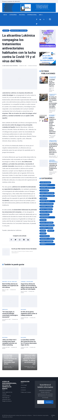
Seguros (42, 230)
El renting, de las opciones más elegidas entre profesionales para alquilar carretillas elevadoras (53, 102)
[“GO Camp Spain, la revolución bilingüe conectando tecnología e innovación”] (10, 301)
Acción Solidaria (45, 182)
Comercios (43, 198)
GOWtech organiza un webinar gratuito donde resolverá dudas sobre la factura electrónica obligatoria (52, 125)
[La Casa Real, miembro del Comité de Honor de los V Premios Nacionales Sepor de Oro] (29, 329)
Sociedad (43, 233)
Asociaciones (44, 190)
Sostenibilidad (44, 236)
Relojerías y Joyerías (46, 228)
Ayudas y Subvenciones (47, 193)
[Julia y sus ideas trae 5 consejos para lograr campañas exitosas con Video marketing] (10, 329)
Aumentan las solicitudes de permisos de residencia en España (53, 167)
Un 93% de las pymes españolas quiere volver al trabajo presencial (29, 313)
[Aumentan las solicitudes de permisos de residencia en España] (44, 167)
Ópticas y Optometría (46, 222)
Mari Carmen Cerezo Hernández (11, 65)
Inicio (5, 14)
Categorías (13, 14)
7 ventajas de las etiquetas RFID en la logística (52, 83)
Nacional (22, 14)
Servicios (5, 309)
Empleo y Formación (46, 209)
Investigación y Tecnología (19, 30)
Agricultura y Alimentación (53, 141)
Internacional (32, 14)
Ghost (11, 417)
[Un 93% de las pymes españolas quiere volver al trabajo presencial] (29, 301)
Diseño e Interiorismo (46, 203)
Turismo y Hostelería (27, 281)
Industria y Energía (46, 211)
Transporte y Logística (52, 77)
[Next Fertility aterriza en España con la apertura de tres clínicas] (10, 273)
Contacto (23, 390)
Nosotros (23, 387)
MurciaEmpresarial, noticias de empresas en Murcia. (19, 415)
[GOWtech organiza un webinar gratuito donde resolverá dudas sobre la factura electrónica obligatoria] (44, 126)
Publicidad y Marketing (47, 225)
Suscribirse (49, 402)
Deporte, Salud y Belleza (9, 281)
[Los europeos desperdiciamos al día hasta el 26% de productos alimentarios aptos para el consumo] (44, 149)
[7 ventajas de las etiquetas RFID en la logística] (44, 84)
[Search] (50, 19)
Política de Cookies (26, 392)
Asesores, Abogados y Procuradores (53, 161)
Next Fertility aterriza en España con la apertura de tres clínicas (10, 285)
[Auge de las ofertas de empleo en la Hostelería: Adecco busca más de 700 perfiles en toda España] (29, 273)
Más (41, 14)
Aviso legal (24, 385)
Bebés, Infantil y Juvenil (47, 195)
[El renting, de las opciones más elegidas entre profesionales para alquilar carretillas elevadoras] (44, 103)
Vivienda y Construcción (44, 244)
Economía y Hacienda (52, 116)
